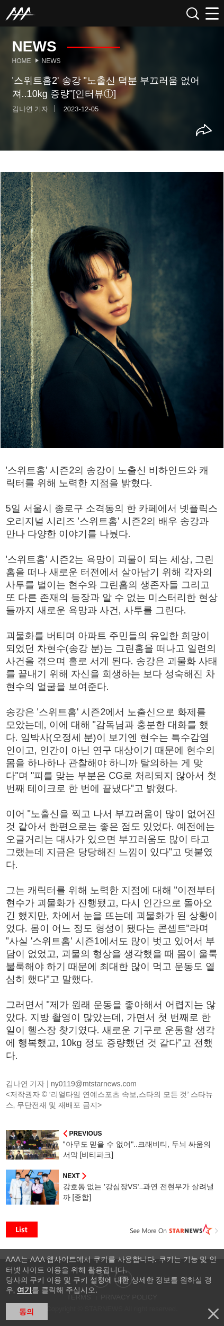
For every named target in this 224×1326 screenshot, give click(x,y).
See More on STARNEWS (174, 1229)
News (51, 61)
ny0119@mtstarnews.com (94, 1083)
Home (21, 61)
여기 (24, 1290)
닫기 (213, 1314)
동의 (26, 1311)
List (22, 1229)
